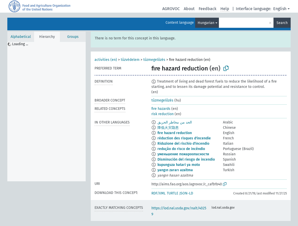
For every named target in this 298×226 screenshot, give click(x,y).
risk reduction (162, 114)
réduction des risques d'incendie (184, 138)
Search (282, 23)
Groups (73, 37)
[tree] (46, 111)
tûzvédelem (130, 60)
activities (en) (106, 60)
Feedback (207, 8)
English (279, 8)
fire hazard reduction (174, 133)
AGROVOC (171, 8)
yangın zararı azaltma (175, 170)
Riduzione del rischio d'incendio (183, 143)
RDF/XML (158, 193)
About (189, 8)
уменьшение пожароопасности (183, 154)
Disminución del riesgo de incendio (186, 159)
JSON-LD (186, 193)
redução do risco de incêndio (181, 149)
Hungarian (206, 23)
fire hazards (160, 109)
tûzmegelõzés (154, 60)
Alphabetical (21, 37)
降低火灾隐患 (168, 127)
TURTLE (172, 193)
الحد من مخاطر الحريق (174, 122)
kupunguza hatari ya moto (178, 165)
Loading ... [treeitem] (20, 44)
